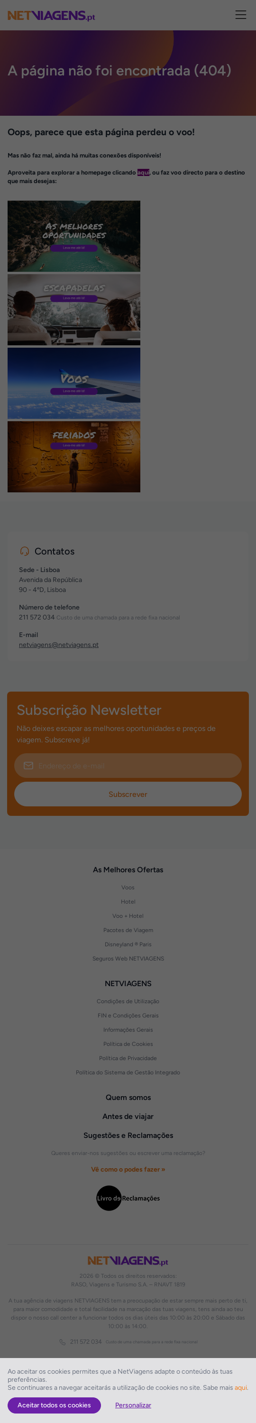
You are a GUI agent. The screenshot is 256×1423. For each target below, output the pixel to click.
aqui (241, 1388)
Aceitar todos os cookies (54, 1405)
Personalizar (133, 1405)
